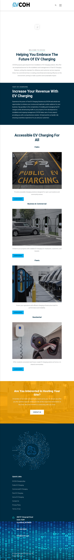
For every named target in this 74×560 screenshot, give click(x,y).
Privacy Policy (16, 505)
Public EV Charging (18, 485)
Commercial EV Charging (20, 489)
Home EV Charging (18, 497)
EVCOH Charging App (18, 481)
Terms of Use (16, 509)
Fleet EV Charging (17, 493)
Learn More (18, 198)
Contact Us (37, 412)
